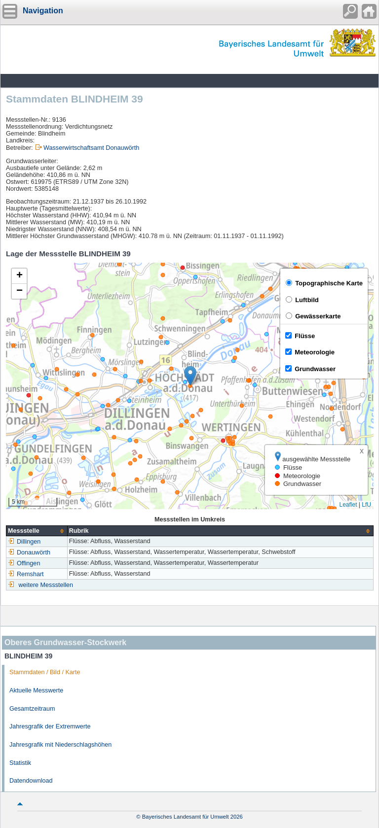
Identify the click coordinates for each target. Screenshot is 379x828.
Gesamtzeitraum (32, 708)
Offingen (24, 563)
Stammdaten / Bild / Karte (44, 672)
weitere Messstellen (46, 585)
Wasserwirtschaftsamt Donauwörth (91, 147)
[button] (190, 376)
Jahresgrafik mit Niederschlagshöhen (60, 744)
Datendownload (31, 780)
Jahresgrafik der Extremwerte (49, 726)
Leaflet (348, 504)
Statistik (20, 762)
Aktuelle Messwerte (36, 690)
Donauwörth (29, 552)
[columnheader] (37, 531)
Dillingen (24, 541)
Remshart (26, 574)
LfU (366, 504)
